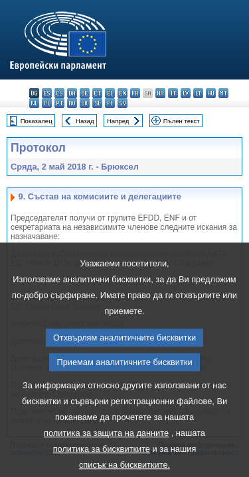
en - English (122, 93)
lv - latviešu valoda (186, 93)
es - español (47, 93)
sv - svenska (122, 103)
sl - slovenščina (97, 103)
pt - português (59, 103)
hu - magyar (211, 93)
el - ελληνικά (110, 93)
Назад (85, 121)
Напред (118, 121)
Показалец (36, 121)
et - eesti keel (97, 93)
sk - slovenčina (85, 103)
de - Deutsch (85, 93)
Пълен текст (181, 121)
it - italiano (173, 93)
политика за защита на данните (106, 456)
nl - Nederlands (34, 103)
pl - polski (47, 103)
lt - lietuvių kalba (198, 93)
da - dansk (72, 93)
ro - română (72, 103)
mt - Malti (223, 93)
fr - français (135, 93)
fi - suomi (110, 103)
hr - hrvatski (160, 93)
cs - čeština (59, 93)
